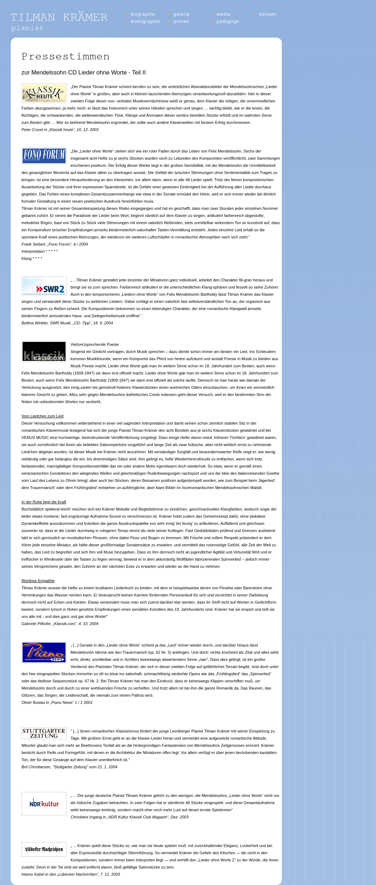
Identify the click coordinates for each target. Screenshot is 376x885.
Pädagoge (228, 21)
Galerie (181, 14)
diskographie (145, 21)
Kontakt (268, 14)
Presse (181, 21)
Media (224, 14)
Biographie (143, 14)
